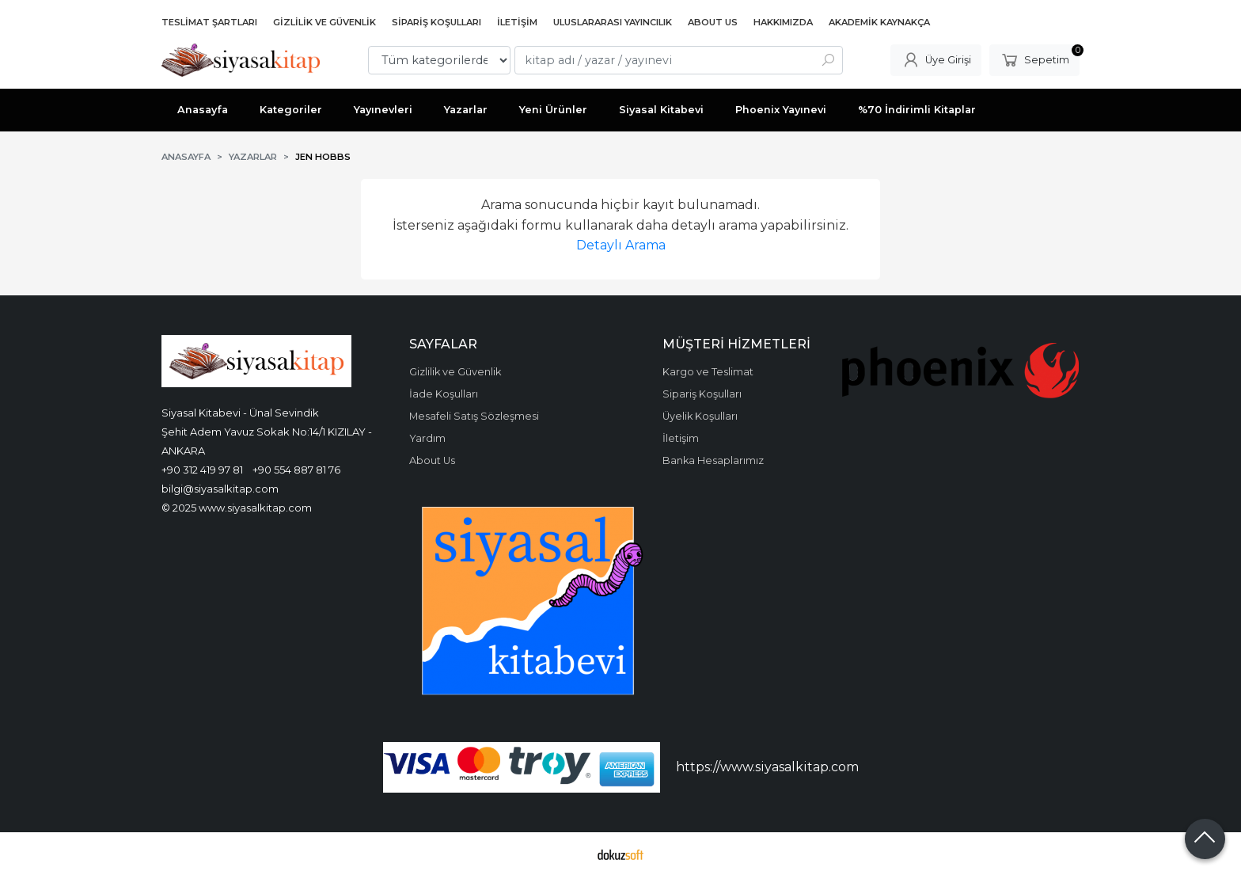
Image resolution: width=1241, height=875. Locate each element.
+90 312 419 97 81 (202, 469)
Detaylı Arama (621, 245)
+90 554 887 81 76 (296, 469)
